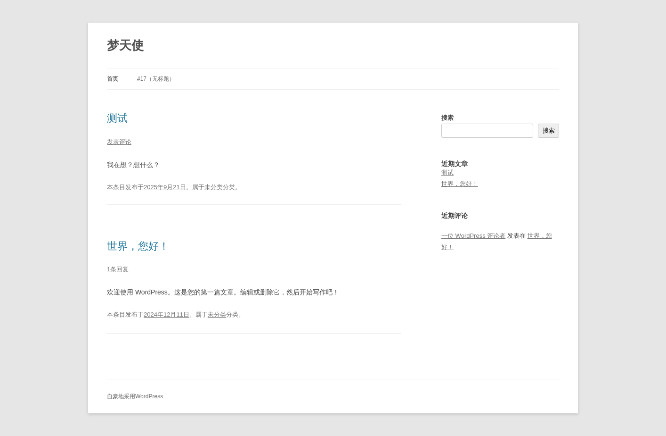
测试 (117, 118)
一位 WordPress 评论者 (473, 235)
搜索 (447, 117)
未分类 (213, 187)
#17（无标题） (156, 78)
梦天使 (125, 45)
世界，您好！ (138, 246)
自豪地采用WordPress (135, 396)
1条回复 (118, 269)
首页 (112, 78)
